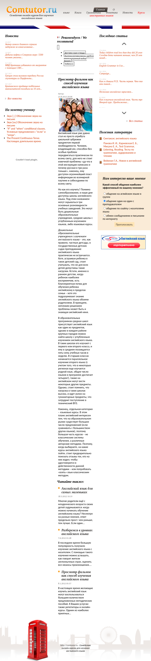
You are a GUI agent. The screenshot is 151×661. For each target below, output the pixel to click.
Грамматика (93, 12)
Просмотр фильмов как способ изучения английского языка (76, 575)
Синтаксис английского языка (120, 138)
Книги (78, 12)
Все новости (15, 98)
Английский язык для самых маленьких (77, 490)
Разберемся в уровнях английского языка (77, 532)
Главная (100, 9)
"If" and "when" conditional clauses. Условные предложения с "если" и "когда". (26, 131)
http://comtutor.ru (69, 645)
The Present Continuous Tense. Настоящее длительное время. (24, 139)
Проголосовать (124, 224)
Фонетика (112, 12)
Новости (128, 12)
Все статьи (136, 121)
